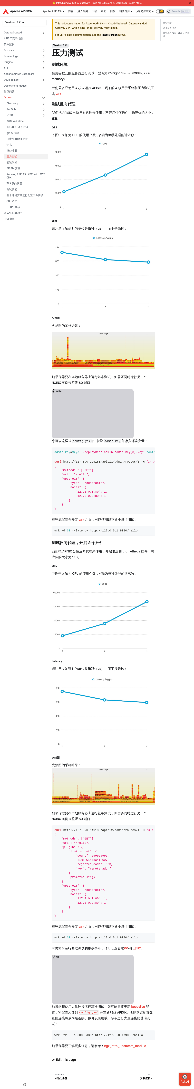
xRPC (10, 115)
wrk (58, 94)
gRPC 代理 (13, 133)
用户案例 (82, 11)
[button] (160, 11)
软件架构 (9, 44)
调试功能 (12, 189)
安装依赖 (12, 162)
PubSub (11, 109)
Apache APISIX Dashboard (19, 74)
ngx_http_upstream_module (125, 1046)
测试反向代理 (169, 28)
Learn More (135, 3)
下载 (94, 11)
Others (8, 97)
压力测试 (12, 156)
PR (126, 948)
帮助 (103, 11)
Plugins (8, 62)
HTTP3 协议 (13, 207)
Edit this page (64, 1060)
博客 (70, 11)
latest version (109, 35)
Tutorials (9, 50)
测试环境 (167, 23)
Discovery (12, 103)
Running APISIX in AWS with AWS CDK (26, 176)
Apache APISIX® (51, 11)
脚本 (137, 948)
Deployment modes (15, 85)
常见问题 (9, 91)
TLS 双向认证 (14, 183)
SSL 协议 (12, 201)
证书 (9, 144)
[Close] (190, 3)
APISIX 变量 (13, 168)
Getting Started (13, 32)
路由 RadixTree (15, 121)
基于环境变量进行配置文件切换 (25, 195)
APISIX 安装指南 (13, 38)
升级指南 (9, 219)
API (6, 68)
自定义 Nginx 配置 (17, 139)
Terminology (11, 56)
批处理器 (12, 150)
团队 (112, 11)
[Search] (178, 11)
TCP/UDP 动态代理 (17, 127)
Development (11, 80)
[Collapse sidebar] (24, 1085)
